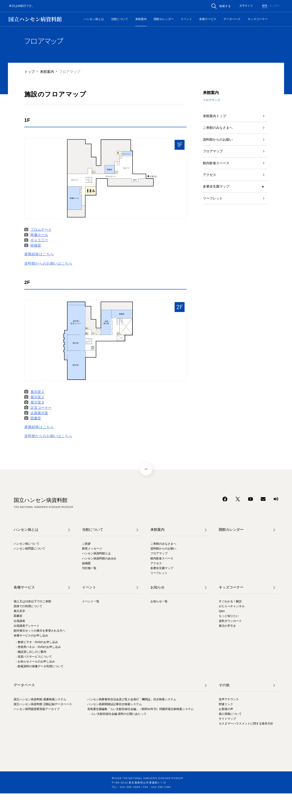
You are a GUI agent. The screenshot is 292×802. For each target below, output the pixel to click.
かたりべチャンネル (232, 606)
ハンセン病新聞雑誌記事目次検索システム (114, 704)
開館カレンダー (164, 19)
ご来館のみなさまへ (219, 129)
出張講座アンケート (26, 625)
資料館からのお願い (219, 141)
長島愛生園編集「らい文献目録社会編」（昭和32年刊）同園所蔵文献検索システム (140, 709)
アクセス (210, 178)
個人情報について (230, 713)
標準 (264, 6)
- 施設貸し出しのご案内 (31, 651)
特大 (277, 6)
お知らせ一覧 (159, 601)
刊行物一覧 (89, 568)
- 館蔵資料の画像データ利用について (40, 666)
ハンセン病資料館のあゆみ (99, 558)
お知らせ (157, 587)
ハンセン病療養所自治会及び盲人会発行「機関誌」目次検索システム (131, 699)
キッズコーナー (258, 19)
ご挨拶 (86, 543)
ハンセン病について (26, 543)
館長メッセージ (92, 548)
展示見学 (19, 611)
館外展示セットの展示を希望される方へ (39, 630)
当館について (119, 19)
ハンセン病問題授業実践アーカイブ (37, 709)
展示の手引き (227, 625)
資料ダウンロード (230, 621)
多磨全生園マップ (217, 191)
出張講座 (19, 621)
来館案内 (141, 19)
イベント (186, 19)
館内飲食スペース (217, 166)
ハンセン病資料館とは (96, 553)
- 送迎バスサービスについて (34, 656)
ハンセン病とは (94, 19)
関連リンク (226, 704)
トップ (29, 71)
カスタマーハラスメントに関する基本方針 (246, 723)
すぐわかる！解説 (230, 601)
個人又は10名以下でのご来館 (32, 601)
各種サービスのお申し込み (31, 635)
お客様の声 (226, 709)
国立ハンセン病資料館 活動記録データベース (43, 704)
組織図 (86, 563)
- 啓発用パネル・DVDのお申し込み (38, 647)
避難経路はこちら (39, 254)
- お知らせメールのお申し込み (35, 661)
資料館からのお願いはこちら (48, 263)
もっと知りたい (229, 616)
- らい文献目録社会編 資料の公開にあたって (118, 713)
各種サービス (207, 19)
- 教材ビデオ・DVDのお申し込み (37, 642)
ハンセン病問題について (29, 548)
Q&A (222, 611)
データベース (232, 19)
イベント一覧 (90, 601)
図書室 (18, 616)
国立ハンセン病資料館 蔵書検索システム (40, 699)
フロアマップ (213, 153)
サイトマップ (227, 718)
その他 (224, 685)
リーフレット (213, 203)
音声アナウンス (229, 699)
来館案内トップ (215, 116)
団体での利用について (28, 606)
